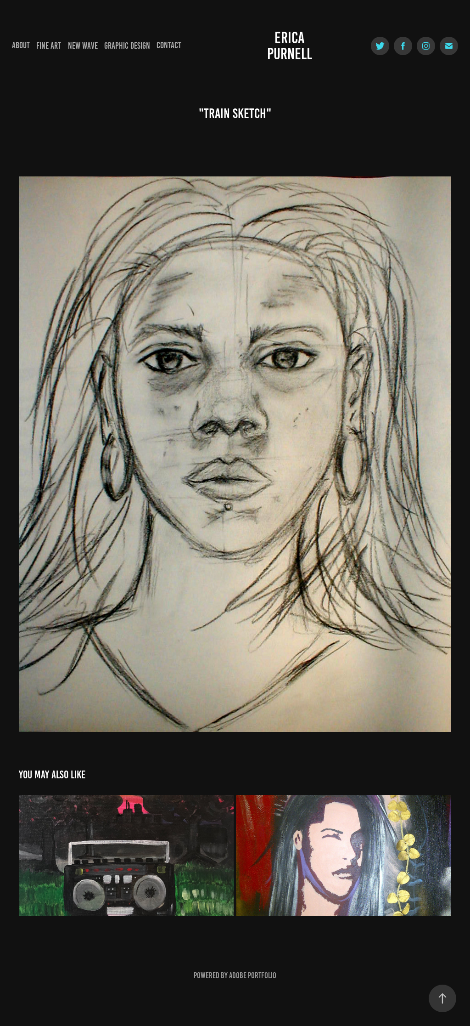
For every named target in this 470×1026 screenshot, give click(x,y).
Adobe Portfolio (252, 975)
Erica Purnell (289, 45)
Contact (169, 45)
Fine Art (48, 46)
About (21, 45)
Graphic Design (127, 46)
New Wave (83, 46)
